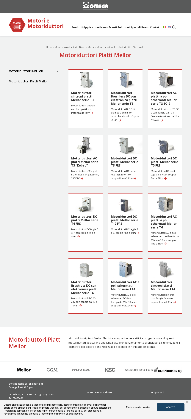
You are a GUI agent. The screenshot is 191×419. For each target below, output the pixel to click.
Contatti (155, 27)
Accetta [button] (170, 407)
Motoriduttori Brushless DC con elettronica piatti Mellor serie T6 (84, 287)
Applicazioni (91, 27)
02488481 (18, 398)
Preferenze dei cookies (138, 407)
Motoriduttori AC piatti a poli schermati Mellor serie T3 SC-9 (164, 98)
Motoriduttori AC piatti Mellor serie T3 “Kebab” (84, 161)
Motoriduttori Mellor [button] (34, 71)
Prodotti (77, 27)
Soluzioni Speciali (129, 27)
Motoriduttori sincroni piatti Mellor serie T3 (82, 96)
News (104, 27)
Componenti (157, 392)
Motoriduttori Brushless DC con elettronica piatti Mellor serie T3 (124, 98)
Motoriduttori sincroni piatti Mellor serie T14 (163, 285)
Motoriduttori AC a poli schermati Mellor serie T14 (125, 285)
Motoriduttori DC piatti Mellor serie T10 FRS (124, 220)
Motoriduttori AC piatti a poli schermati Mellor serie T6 (164, 222)
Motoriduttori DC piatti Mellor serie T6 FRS (84, 220)
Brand (145, 27)
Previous (6, 370)
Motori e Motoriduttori (45, 24)
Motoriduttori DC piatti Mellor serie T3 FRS (124, 161)
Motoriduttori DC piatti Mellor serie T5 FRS (164, 161)
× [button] (187, 402)
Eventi (113, 27)
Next (185, 370)
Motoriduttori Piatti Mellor (28, 81)
